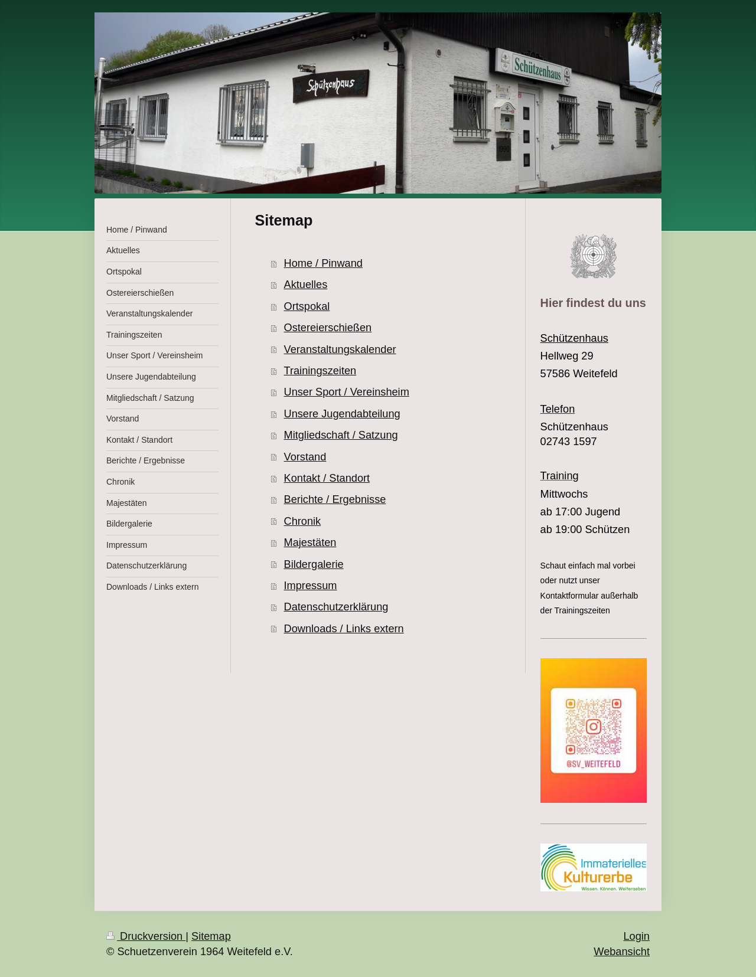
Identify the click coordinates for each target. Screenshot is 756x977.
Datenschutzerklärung (336, 607)
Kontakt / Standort (327, 478)
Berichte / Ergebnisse (335, 499)
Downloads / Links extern (344, 629)
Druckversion (145, 936)
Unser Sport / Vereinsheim (346, 392)
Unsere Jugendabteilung (342, 414)
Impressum (310, 586)
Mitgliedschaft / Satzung (341, 435)
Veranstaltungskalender (340, 349)
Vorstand (305, 457)
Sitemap (211, 936)
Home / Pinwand (323, 263)
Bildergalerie (314, 564)
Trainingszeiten (320, 371)
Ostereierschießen (328, 328)
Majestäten (310, 542)
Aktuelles (306, 284)
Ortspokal (307, 306)
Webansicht (622, 952)
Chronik (302, 521)
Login (636, 936)
